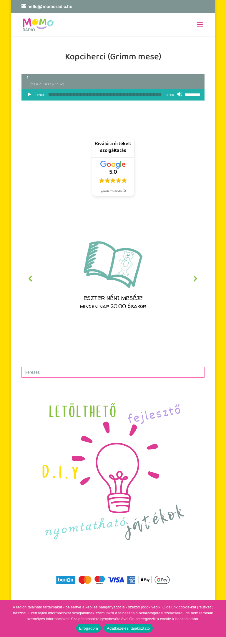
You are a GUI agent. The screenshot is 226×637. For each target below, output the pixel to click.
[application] (113, 95)
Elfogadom (88, 628)
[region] (113, 278)
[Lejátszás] (29, 95)
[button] (113, 278)
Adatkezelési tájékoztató (128, 628)
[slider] (105, 94)
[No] (219, 618)
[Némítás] (180, 95)
